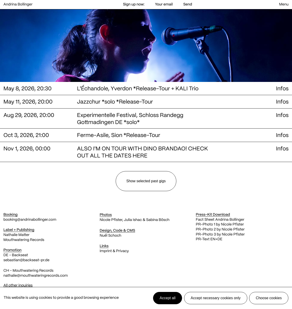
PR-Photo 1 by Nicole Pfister (220, 224)
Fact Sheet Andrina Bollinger (220, 220)
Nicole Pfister (111, 220)
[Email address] (164, 5)
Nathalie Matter (16, 235)
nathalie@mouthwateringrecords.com (35, 276)
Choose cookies (269, 298)
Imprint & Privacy (114, 251)
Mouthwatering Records (23, 240)
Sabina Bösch (157, 220)
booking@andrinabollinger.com (29, 220)
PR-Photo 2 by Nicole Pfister (220, 229)
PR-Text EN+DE (209, 239)
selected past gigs (146, 181)
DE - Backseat (16, 255)
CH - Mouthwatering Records (28, 271)
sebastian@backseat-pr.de (26, 260)
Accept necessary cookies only (216, 298)
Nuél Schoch (110, 236)
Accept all (167, 298)
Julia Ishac (133, 220)
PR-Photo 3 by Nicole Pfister (220, 234)
